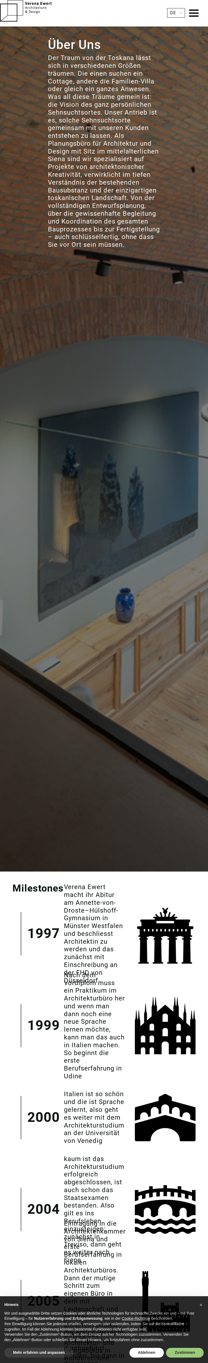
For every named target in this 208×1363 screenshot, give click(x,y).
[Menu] (194, 13)
